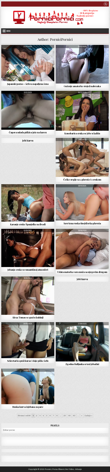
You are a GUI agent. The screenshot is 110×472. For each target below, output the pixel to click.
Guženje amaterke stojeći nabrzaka (82, 86)
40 (74, 416)
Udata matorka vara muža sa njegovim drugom (82, 271)
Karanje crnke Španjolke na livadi (28, 224)
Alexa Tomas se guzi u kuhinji (27, 317)
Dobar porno (9, 430)
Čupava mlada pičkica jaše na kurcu (28, 132)
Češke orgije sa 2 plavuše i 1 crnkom (82, 179)
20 (64, 416)
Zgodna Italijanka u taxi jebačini (82, 364)
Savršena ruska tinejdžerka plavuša (82, 223)
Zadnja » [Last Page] (88, 416)
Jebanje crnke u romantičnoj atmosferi (27, 269)
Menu (8, 30)
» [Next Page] (81, 416)
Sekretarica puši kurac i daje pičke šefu (27, 360)
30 (69, 416)
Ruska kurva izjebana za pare (27, 406)
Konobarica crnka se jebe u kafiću (82, 133)
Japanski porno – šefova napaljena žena (27, 83)
